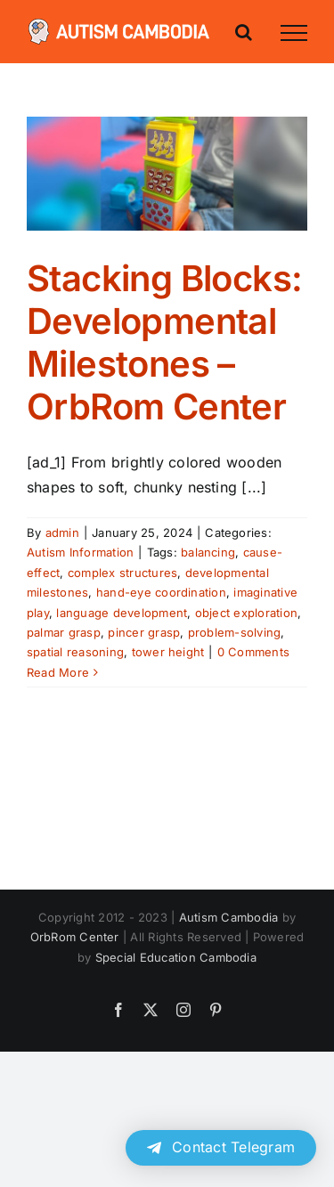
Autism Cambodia (229, 917)
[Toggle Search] (243, 32)
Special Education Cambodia (176, 957)
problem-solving (234, 632)
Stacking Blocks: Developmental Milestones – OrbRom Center (164, 342)
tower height (168, 652)
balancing (208, 552)
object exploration (246, 613)
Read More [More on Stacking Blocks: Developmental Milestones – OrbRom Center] (58, 672)
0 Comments (253, 652)
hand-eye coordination (161, 592)
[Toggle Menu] (294, 33)
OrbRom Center (74, 937)
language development (121, 613)
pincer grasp (144, 632)
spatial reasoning (75, 652)
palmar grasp (64, 632)
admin (62, 532)
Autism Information (80, 552)
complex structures (122, 572)
